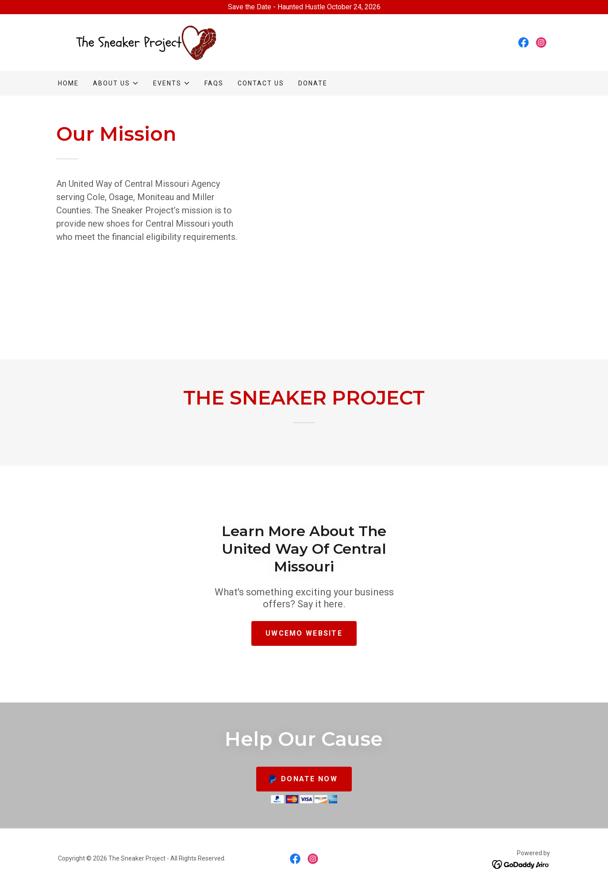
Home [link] (68, 83)
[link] (142, 42)
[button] (116, 83)
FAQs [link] (213, 83)
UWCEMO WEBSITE (304, 633)
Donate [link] (312, 83)
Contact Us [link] (261, 83)
